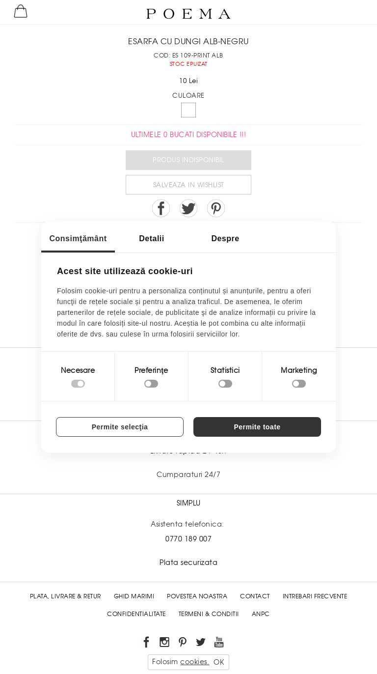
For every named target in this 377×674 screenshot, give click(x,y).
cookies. (194, 662)
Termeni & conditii (209, 614)
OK (219, 662)
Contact (255, 596)
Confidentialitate (136, 614)
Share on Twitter (188, 208)
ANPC (261, 614)
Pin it (216, 208)
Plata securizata (188, 562)
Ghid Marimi (134, 596)
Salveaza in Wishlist (188, 185)
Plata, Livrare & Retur (65, 596)
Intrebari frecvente (315, 596)
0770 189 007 (188, 539)
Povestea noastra (197, 596)
